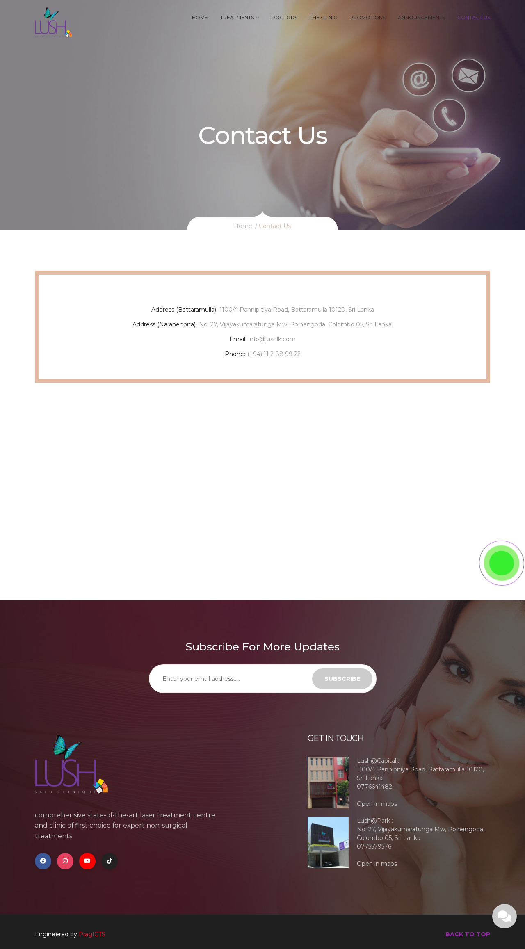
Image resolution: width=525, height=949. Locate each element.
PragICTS (92, 934)
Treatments (239, 17)
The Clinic (323, 17)
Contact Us (473, 17)
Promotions (367, 17)
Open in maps (377, 804)
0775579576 (374, 846)
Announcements (421, 17)
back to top (467, 934)
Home (200, 17)
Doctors (284, 17)
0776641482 (374, 786)
